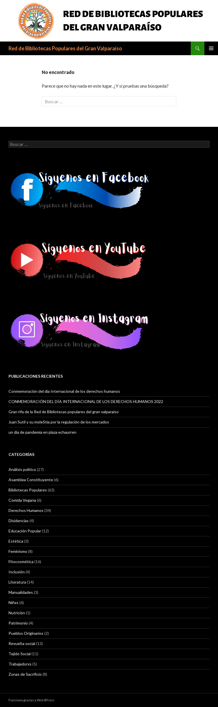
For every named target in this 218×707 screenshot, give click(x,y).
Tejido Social (20, 653)
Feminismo (18, 551)
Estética (16, 541)
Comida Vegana (22, 500)
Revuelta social (22, 643)
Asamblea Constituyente (31, 479)
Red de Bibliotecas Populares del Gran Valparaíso (65, 48)
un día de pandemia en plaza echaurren (42, 432)
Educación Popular (25, 530)
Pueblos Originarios (26, 633)
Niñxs (13, 602)
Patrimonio (18, 623)
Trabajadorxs (20, 663)
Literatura (17, 582)
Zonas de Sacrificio (25, 674)
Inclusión (17, 571)
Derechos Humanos (26, 510)
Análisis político (22, 469)
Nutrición (17, 612)
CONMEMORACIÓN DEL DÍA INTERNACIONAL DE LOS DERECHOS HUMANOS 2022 (86, 401)
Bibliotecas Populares (28, 489)
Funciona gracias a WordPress (31, 700)
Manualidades (21, 592)
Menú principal (211, 48)
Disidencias (19, 520)
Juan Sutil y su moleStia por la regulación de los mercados (59, 421)
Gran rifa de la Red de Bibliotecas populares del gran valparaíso (64, 411)
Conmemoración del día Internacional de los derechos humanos (64, 391)
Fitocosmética (21, 561)
